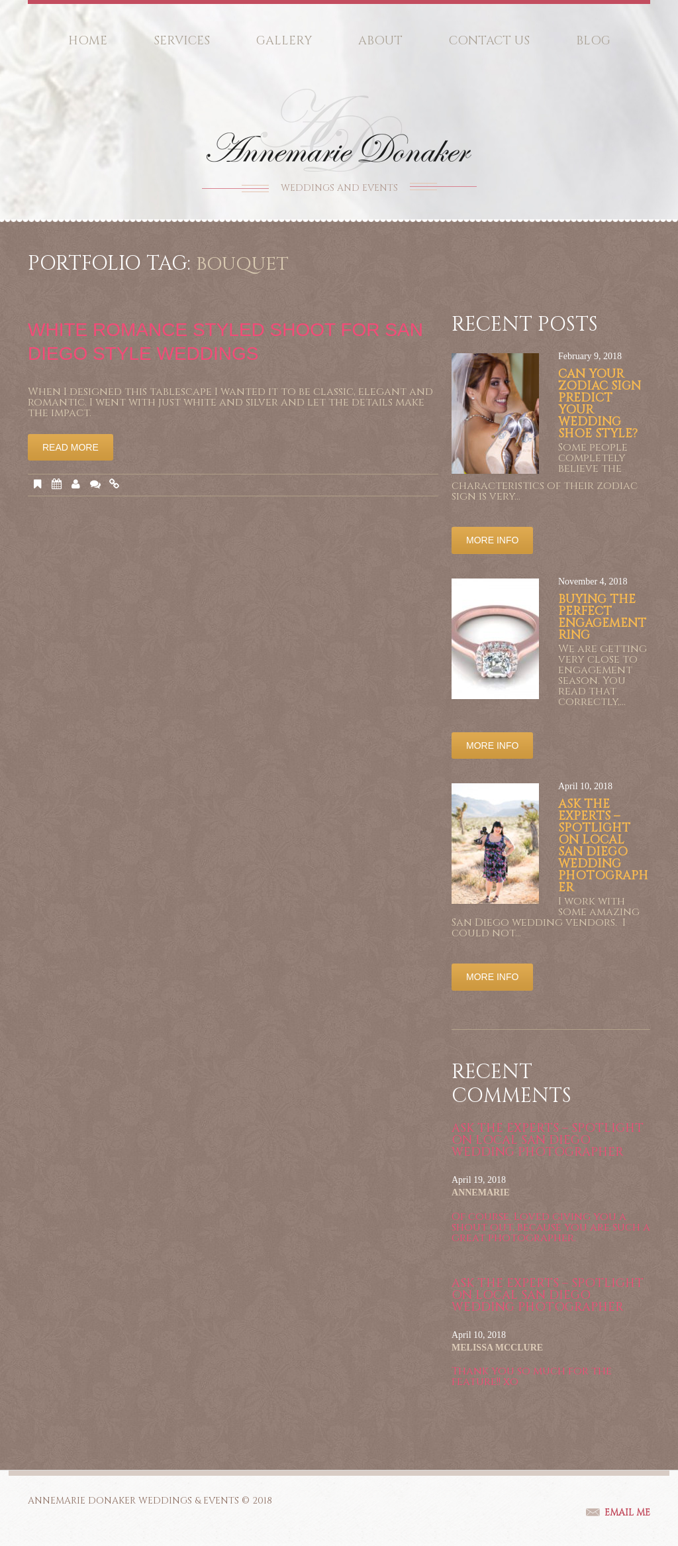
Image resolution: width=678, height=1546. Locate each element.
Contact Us (489, 40)
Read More (70, 447)
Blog (593, 40)
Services (182, 40)
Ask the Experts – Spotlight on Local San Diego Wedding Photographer (603, 846)
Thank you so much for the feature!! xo (532, 1376)
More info (492, 540)
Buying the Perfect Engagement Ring (602, 617)
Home (87, 40)
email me (627, 1512)
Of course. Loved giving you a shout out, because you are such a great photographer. (551, 1227)
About (380, 40)
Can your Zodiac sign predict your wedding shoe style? (599, 404)
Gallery (284, 40)
